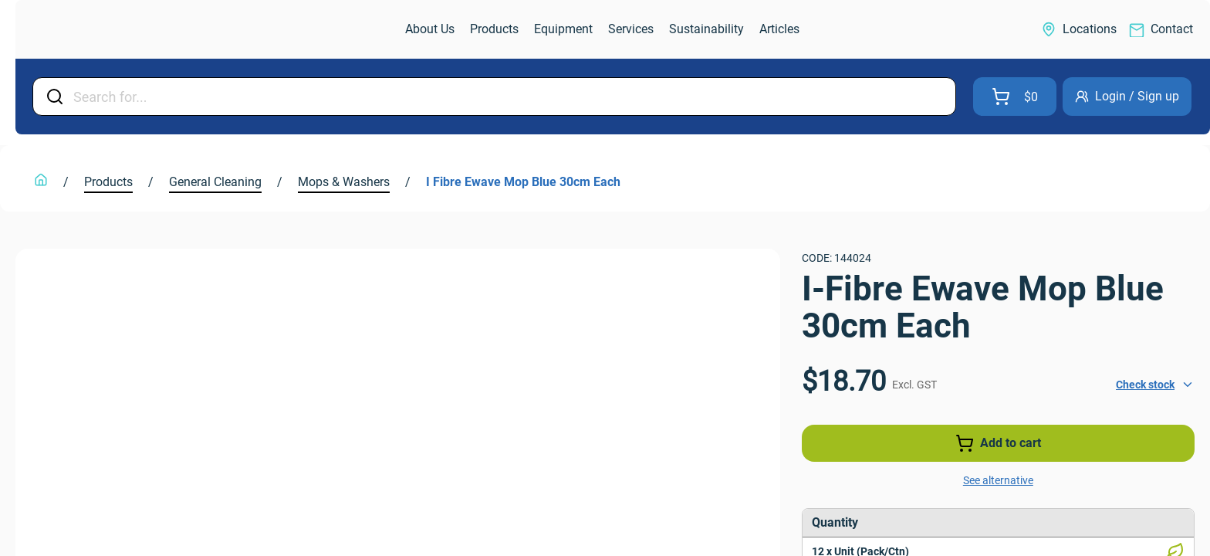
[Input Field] (509, 96)
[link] (97, 30)
